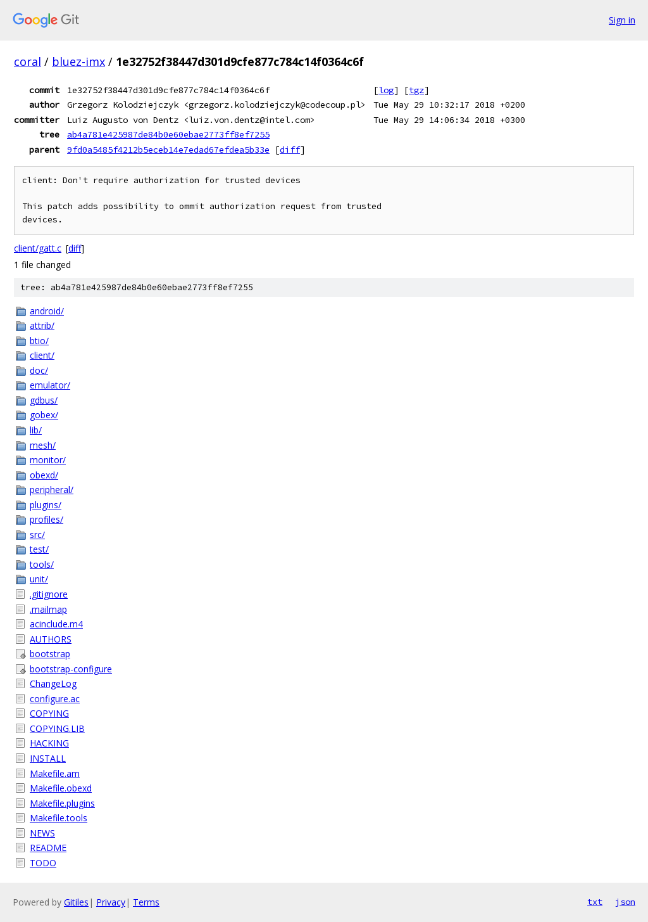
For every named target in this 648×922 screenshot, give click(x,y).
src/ (37, 534)
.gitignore (49, 594)
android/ (47, 311)
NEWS (42, 833)
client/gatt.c (37, 248)
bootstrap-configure (71, 669)
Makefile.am (55, 773)
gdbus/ (44, 400)
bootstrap (50, 654)
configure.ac (55, 699)
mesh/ (43, 445)
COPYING (49, 713)
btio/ (39, 341)
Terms (146, 902)
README (48, 848)
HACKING (49, 743)
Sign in (622, 20)
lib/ (36, 430)
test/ (39, 549)
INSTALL (48, 758)
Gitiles (76, 902)
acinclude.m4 (56, 624)
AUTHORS (51, 639)
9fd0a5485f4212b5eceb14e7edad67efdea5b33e (168, 149)
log (386, 90)
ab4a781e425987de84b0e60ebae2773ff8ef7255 (168, 134)
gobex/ (44, 415)
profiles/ (46, 519)
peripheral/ (51, 489)
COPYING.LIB (57, 728)
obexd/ (44, 475)
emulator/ (50, 385)
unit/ (39, 579)
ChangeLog (53, 683)
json (625, 901)
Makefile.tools (58, 818)
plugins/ (45, 505)
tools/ (42, 564)
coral (27, 61)
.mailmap (48, 609)
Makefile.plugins (62, 803)
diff (290, 149)
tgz (416, 90)
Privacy (110, 902)
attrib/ (42, 325)
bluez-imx (78, 61)
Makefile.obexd (61, 788)
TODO (43, 863)
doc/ (39, 370)
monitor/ (48, 460)
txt (594, 901)
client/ (42, 355)
